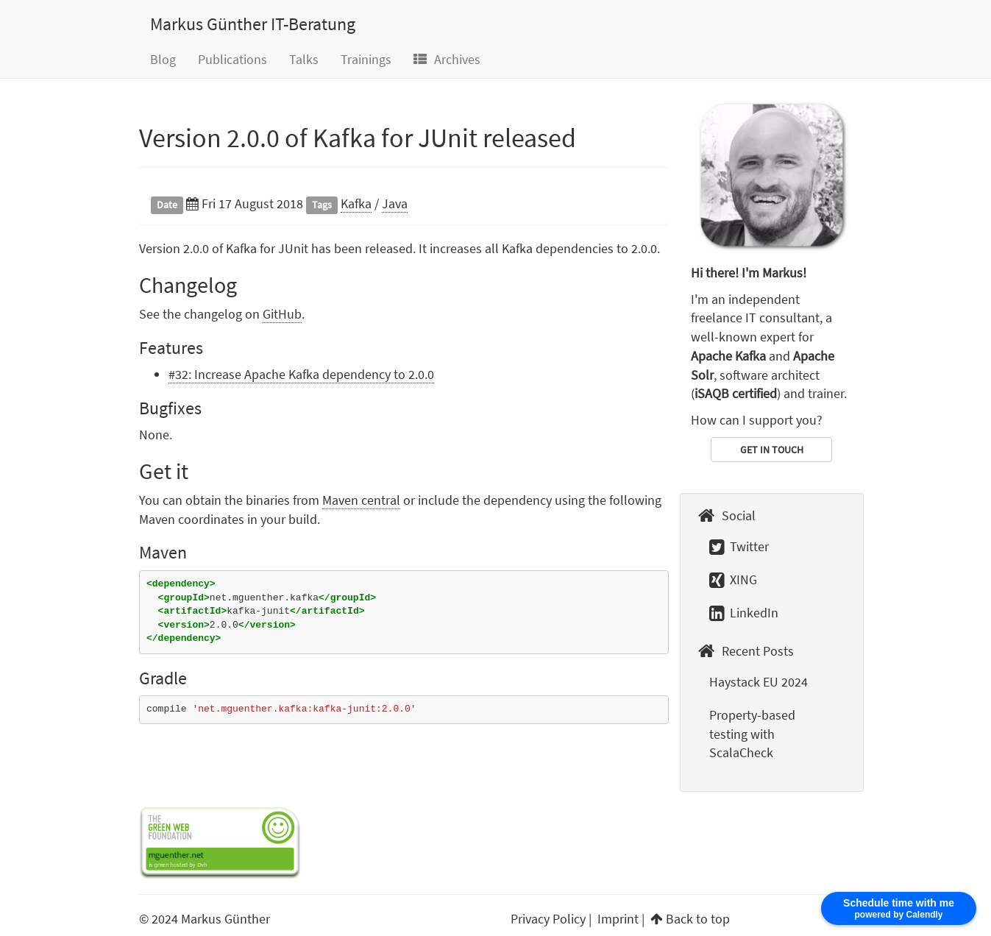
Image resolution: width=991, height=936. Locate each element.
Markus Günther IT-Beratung (252, 24)
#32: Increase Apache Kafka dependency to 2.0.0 (301, 374)
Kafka (356, 203)
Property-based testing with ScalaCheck (752, 733)
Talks (304, 59)
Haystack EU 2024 (758, 681)
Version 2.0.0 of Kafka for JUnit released (357, 138)
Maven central (361, 500)
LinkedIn (743, 612)
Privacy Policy (548, 918)
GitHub (282, 313)
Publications (232, 59)
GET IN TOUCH (771, 449)
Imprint (618, 918)
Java (395, 203)
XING (733, 579)
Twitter (739, 546)
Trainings (366, 59)
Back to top (698, 918)
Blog (163, 59)
